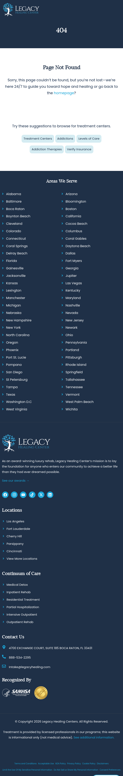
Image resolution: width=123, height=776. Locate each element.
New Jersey (75, 320)
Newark (71, 327)
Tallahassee (75, 379)
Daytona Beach (78, 246)
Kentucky (73, 290)
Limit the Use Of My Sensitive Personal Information (27, 769)
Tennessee (74, 387)
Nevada (72, 312)
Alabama (13, 194)
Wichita (72, 409)
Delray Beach (16, 253)
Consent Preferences (110, 769)
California (73, 216)
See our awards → (15, 480)
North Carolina (17, 335)
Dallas (70, 253)
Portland (72, 349)
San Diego (14, 372)
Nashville (73, 305)
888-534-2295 (20, 657)
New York (13, 327)
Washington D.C (19, 402)
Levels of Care (88, 138)
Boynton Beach (18, 216)
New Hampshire (18, 320)
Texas (10, 394)
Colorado (13, 231)
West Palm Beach (80, 402)
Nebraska (13, 312)
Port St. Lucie (16, 357)
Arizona (71, 194)
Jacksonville (16, 275)
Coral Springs (17, 246)
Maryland (73, 298)
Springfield (74, 372)
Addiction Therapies (47, 149)
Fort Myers (74, 260)
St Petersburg (17, 379)
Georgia (72, 268)
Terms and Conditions (26, 763)
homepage (64, 92)
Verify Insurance (79, 149)
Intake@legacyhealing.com (29, 667)
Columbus (74, 231)
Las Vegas (74, 283)
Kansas (12, 283)
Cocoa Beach (76, 223)
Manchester (15, 298)
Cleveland (14, 223)
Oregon (12, 342)
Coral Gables (76, 238)
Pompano (14, 364)
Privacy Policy (74, 763)
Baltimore (14, 201)
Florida (11, 260)
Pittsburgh (74, 357)
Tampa (12, 387)
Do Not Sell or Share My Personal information (76, 769)
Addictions (65, 138)
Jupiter (71, 275)
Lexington (13, 290)
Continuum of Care (21, 573)
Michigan (13, 305)
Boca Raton (15, 208)
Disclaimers (102, 763)
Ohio (69, 335)
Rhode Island (76, 364)
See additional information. (94, 737)
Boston (71, 208)
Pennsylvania (76, 342)
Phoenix (12, 349)
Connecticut (16, 238)
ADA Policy (60, 763)
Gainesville (14, 268)
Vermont (73, 394)
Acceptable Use (46, 763)
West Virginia (16, 409)
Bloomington (76, 201)
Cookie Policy (89, 763)
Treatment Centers (38, 138)
